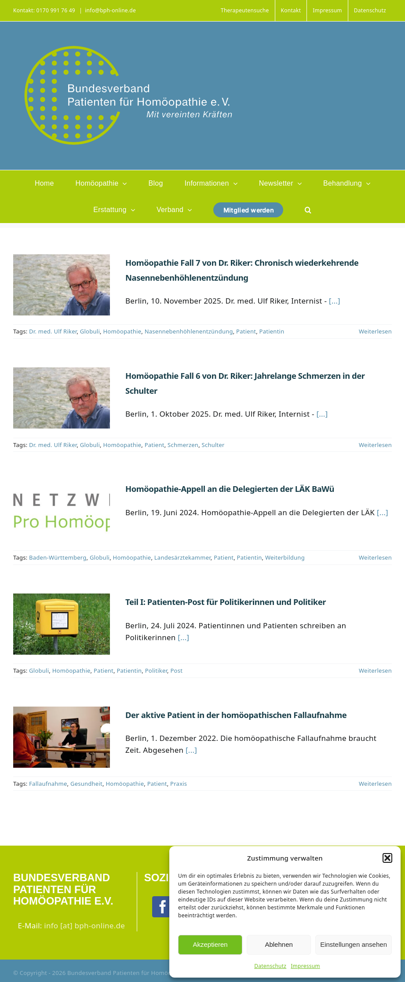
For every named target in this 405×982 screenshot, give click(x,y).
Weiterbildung (285, 557)
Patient (246, 331)
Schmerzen (183, 445)
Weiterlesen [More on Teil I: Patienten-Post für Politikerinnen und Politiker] (375, 670)
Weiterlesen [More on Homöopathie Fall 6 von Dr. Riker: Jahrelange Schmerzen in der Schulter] (375, 445)
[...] (334, 301)
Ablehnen (278, 944)
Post (176, 670)
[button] (387, 858)
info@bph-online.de (110, 10)
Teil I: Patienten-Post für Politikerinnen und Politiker (225, 601)
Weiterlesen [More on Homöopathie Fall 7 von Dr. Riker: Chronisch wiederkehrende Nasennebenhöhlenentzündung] (375, 331)
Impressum (305, 966)
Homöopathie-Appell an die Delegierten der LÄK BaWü (229, 488)
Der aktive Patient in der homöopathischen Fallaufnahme (236, 714)
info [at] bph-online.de (84, 925)
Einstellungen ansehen (353, 944)
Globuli (90, 331)
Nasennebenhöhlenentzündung (189, 331)
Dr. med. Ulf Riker (53, 331)
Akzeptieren (210, 944)
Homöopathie (122, 331)
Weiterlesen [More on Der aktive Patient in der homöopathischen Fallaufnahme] (375, 784)
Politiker (156, 670)
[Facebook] (162, 906)
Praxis (178, 784)
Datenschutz (270, 966)
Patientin (272, 331)
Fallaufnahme (48, 784)
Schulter (213, 445)
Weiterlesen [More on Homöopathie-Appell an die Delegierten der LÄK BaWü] (375, 557)
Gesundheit (86, 784)
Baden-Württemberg (57, 557)
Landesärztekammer (182, 557)
